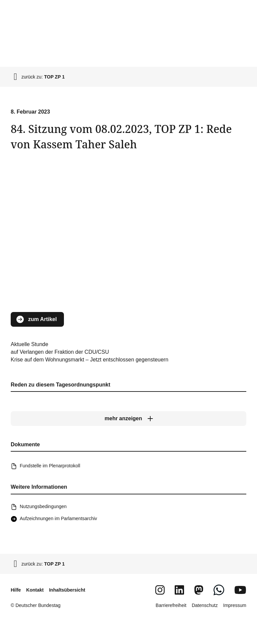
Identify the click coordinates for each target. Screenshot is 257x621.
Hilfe (16, 590)
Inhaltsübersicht (67, 590)
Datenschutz (205, 605)
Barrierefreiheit (171, 605)
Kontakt (35, 590)
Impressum (234, 605)
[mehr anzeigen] (128, 418)
